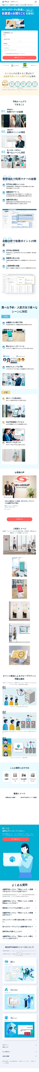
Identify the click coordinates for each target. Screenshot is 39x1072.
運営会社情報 (5, 1064)
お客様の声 (12, 4)
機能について (5, 4)
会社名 (4, 34)
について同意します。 (15, 53)
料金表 (17, 4)
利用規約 (12, 1066)
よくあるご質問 (23, 4)
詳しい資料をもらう (16, 840)
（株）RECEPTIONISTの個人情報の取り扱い (12, 53)
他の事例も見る (19, 520)
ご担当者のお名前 (6, 39)
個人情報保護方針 (15, 1064)
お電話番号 (5, 43)
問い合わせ (30, 4)
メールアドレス (6, 48)
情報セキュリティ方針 (26, 1064)
